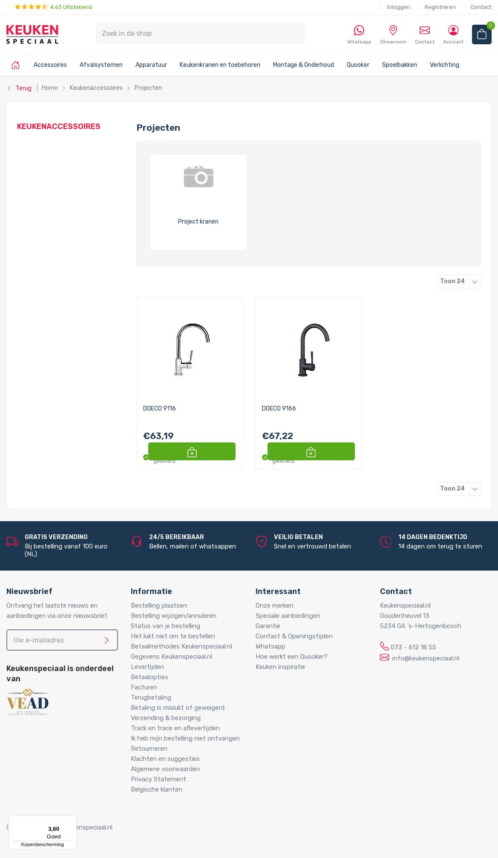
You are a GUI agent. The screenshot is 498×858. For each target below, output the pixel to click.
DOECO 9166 (279, 408)
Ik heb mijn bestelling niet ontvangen (185, 738)
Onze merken (275, 605)
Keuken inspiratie (280, 667)
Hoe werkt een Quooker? (292, 656)
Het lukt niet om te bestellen (173, 636)
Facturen (144, 687)
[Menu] (71, 820)
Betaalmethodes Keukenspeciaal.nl (181, 646)
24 (460, 281)
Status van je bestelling (165, 626)
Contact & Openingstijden (294, 636)
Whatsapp (270, 646)
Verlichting (444, 65)
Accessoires (50, 65)
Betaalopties (149, 677)
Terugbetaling (151, 697)
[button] (226, 451)
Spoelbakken (399, 65)
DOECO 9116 (159, 408)
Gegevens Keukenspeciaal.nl (171, 656)
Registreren (440, 7)
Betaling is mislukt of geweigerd (178, 708)
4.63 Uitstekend (53, 7)
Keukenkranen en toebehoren (220, 65)
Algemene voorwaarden (165, 769)
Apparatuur (151, 65)
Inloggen (398, 7)
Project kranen (198, 221)
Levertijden (147, 667)
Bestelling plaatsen (159, 605)
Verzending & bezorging (166, 718)
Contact (481, 7)
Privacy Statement (158, 779)
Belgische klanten (156, 789)
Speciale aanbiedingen (288, 616)
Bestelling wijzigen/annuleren (173, 616)
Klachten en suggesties (165, 759)
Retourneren (149, 748)
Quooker (358, 65)
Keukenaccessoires (59, 126)
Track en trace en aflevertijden (175, 728)
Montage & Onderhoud (303, 65)
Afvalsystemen (101, 65)
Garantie (268, 626)
